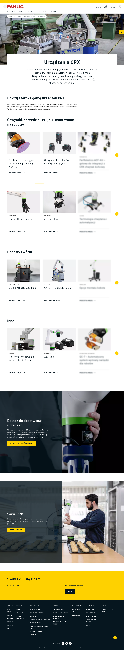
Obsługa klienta (44, 12)
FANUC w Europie (89, 613)
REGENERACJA (36, 616)
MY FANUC (35, 635)
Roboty (23, 16)
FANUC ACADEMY (58, 609)
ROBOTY (12, 615)
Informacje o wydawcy (89, 648)
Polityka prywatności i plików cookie (39, 648)
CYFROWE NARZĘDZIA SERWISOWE (42, 619)
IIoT (11, 628)
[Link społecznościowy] (63, 643)
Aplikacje (32, 12)
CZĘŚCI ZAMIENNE (37, 623)
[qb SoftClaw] (62, 219)
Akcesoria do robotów (34, 16)
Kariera (56, 12)
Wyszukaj (97, 6)
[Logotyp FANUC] (21, 6)
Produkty (14, 12)
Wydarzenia (75, 616)
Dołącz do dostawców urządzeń (24, 443)
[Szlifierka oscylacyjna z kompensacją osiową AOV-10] (27, 163)
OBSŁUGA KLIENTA (37, 609)
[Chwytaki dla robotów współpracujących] (62, 161)
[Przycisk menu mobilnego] (5, 6)
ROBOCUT (13, 621)
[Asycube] (62, 356)
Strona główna (15, 16)
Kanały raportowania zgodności (72, 648)
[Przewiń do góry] (112, 637)
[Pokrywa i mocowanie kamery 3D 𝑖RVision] (27, 358)
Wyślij (70, 591)
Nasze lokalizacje (90, 616)
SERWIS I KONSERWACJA (39, 613)
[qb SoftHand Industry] (27, 219)
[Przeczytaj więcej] (27, 143)
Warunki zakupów (56, 648)
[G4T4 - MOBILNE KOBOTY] (62, 287)
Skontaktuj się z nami (103, 648)
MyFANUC (105, 6)
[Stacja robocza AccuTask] (27, 287)
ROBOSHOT (13, 625)
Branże (23, 12)
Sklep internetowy (38, 631)
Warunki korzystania (20, 648)
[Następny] (113, 155)
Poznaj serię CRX (19, 530)
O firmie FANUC (89, 609)
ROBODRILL (13, 618)
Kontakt (112, 6)
